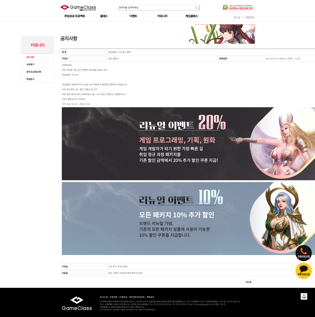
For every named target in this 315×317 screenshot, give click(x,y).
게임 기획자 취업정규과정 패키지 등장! (125, 272)
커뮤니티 (162, 16)
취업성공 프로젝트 (74, 16)
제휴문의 (150, 297)
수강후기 (30, 64)
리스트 (249, 282)
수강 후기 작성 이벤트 (118, 266)
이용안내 (123, 297)
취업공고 (30, 79)
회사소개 (104, 297)
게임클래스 (191, 16)
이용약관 (113, 297)
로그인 (237, 17)
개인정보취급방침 (137, 297)
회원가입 (250, 17)
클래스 (104, 16)
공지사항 (30, 57)
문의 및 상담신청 (33, 72)
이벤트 (133, 16)
